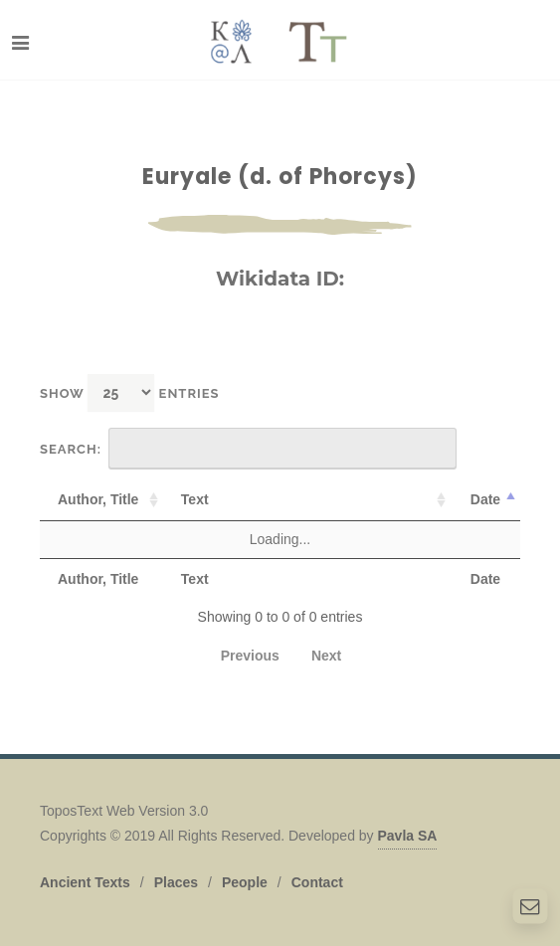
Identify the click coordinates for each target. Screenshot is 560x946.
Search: (248, 449)
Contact (317, 882)
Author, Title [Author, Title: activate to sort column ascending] (98, 499)
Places (176, 882)
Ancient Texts (85, 882)
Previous (250, 655)
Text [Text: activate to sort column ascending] (195, 499)
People (245, 882)
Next (326, 655)
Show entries (130, 392)
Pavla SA (408, 836)
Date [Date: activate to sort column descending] (485, 499)
